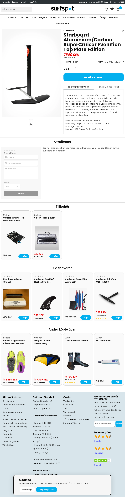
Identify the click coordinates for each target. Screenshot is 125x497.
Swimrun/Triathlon (72, 423)
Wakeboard (69, 412)
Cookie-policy (82, 483)
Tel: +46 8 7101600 (41, 471)
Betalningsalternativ (12, 412)
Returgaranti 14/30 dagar (99, 2)
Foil (27, 18)
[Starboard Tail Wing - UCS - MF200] (109, 307)
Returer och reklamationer (15, 423)
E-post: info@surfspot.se (45, 474)
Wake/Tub (55, 18)
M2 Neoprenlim (103, 341)
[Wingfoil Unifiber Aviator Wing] (47, 366)
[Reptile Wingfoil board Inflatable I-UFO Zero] (16, 373)
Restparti (113, 18)
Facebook (98, 453)
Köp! (86, 317)
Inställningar (27, 490)
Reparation (7, 434)
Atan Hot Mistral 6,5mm (77, 341)
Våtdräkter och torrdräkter (76, 419)
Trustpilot (98, 465)
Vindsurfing (68, 401)
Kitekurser (7, 438)
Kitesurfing (68, 405)
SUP (34, 18)
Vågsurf (43, 18)
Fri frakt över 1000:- (117, 2)
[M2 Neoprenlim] (109, 373)
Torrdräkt (92, 18)
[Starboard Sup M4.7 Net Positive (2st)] (47, 310)
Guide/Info (32, 2)
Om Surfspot (8, 401)
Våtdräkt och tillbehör (74, 18)
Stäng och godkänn (46, 490)
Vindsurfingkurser (10, 441)
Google (97, 441)
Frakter (5, 416)
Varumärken (62, 24)
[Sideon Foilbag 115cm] (47, 249)
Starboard (68, 31)
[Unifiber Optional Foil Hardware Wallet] (16, 246)
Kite (21, 18)
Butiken (15, 2)
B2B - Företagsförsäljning (14, 427)
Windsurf (12, 18)
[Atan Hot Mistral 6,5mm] (78, 372)
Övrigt (103, 18)
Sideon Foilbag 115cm (44, 218)
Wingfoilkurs (8, 445)
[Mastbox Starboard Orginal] (16, 309)
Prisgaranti (83, 2)
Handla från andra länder (14, 419)
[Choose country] (106, 9)
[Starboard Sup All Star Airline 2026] (78, 311)
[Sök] (16, 9)
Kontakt (23, 2)
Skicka (119, 424)
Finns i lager (72, 62)
